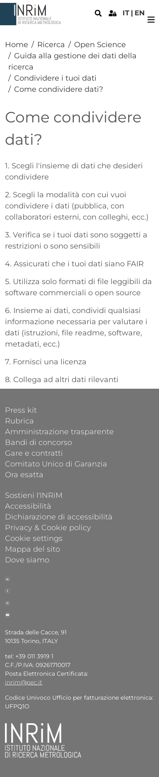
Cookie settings (34, 538)
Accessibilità (28, 506)
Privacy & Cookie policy (48, 527)
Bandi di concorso (38, 442)
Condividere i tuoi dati (55, 78)
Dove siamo (27, 559)
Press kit (21, 410)
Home (16, 44)
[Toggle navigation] (151, 19)
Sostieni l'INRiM (34, 495)
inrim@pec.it (23, 682)
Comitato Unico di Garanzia (56, 463)
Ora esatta (24, 474)
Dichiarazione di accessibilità (59, 516)
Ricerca (51, 44)
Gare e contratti (34, 453)
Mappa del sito (32, 549)
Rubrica (19, 420)
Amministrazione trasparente (59, 431)
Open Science (100, 44)
